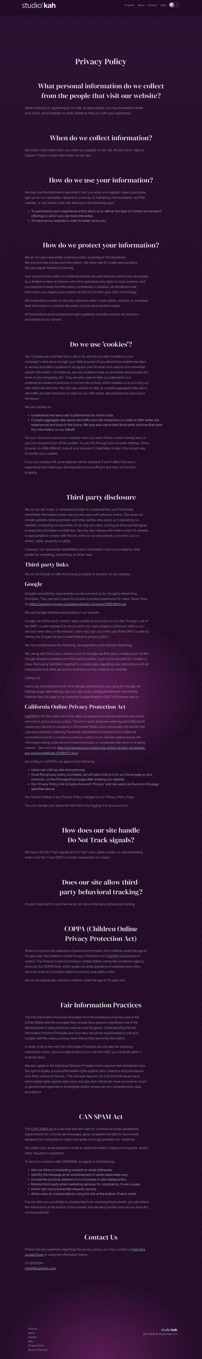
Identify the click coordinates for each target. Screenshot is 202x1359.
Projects (129, 5)
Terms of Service (36, 1349)
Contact (152, 5)
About (141, 5)
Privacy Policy (34, 1345)
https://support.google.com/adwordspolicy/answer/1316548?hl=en (78, 604)
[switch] (174, 4)
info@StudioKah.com (40, 1268)
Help (163, 5)
